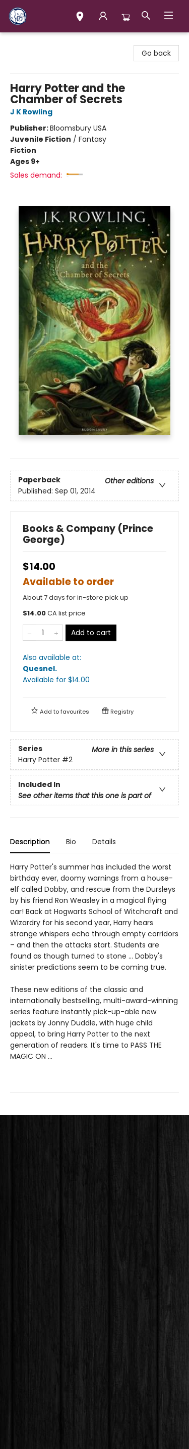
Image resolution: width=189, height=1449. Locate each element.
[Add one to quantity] (56, 632)
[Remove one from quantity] (29, 632)
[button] (80, 18)
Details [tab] (104, 842)
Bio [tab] (71, 842)
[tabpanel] (94, 977)
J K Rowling (32, 112)
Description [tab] (30, 842)
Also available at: (94, 668)
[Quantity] (43, 633)
